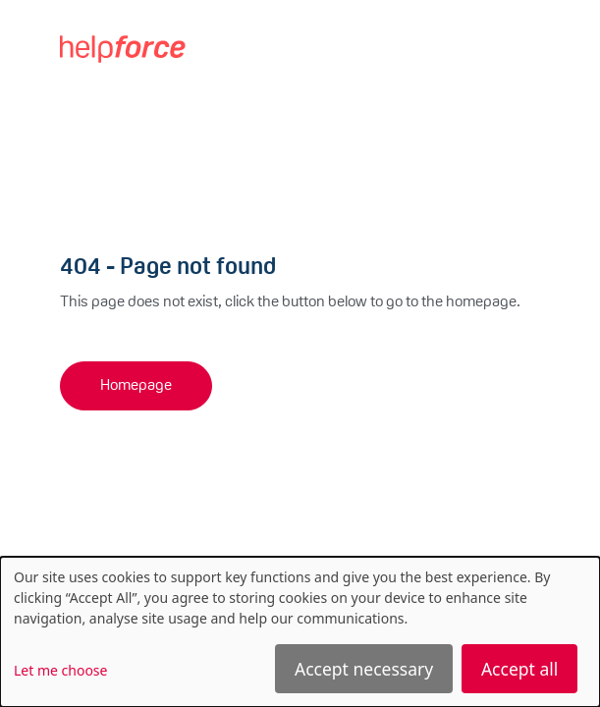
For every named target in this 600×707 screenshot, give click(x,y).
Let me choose (60, 670)
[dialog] (300, 632)
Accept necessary (364, 668)
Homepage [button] (136, 386)
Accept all (519, 668)
